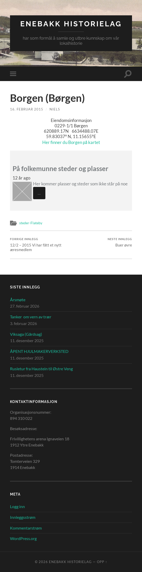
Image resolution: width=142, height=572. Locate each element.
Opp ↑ (102, 562)
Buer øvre (120, 242)
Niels (54, 109)
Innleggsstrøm (22, 517)
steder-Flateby (30, 223)
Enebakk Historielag (71, 24)
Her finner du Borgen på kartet (71, 142)
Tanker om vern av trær (30, 316)
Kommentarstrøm (26, 527)
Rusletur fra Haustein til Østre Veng (41, 368)
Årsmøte (17, 299)
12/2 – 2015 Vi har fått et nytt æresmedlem (40, 244)
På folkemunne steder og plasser (60, 168)
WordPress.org (23, 538)
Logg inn (17, 506)
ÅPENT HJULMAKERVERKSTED (39, 351)
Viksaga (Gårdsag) (26, 334)
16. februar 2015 (26, 109)
